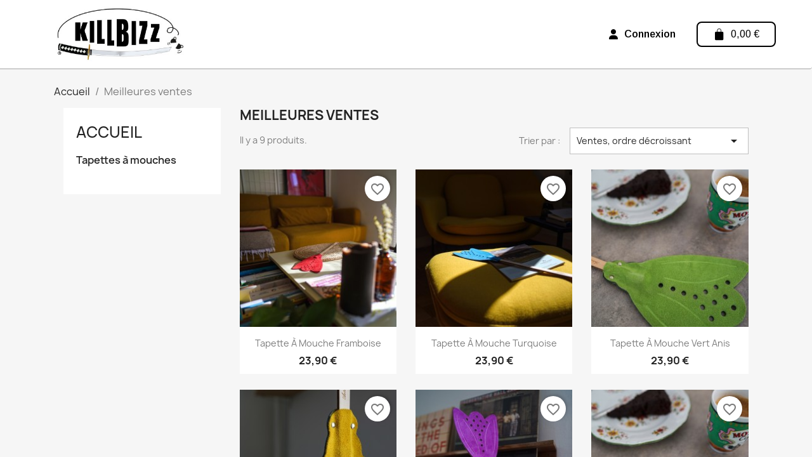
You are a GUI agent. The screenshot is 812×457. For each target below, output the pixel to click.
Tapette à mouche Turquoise (494, 343)
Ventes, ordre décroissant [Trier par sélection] (659, 141)
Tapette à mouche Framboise (318, 343)
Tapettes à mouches (126, 160)
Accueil (109, 132)
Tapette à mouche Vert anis (670, 343)
